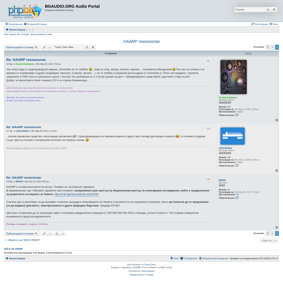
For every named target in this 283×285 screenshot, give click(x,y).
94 (228, 190)
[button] (268, 47)
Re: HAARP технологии (26, 60)
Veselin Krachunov (228, 97)
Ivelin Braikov (225, 148)
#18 (8, 181)
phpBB (137, 267)
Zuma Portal (149, 264)
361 (229, 107)
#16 (8, 64)
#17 (8, 131)
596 (229, 157)
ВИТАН (222, 180)
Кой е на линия (13, 249)
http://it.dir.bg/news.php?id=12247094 (76, 194)
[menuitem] (35, 24)
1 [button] (272, 47)
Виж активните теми (41, 34)
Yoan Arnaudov (148, 271)
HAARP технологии (141, 41)
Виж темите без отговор (16, 34)
